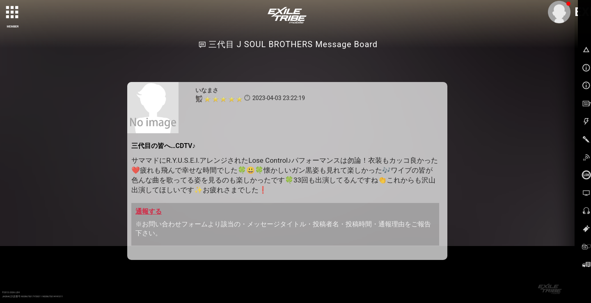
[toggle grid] (12, 12)
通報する (148, 211)
